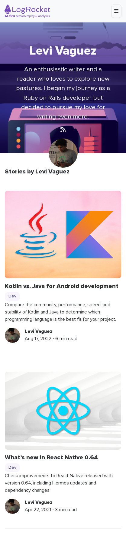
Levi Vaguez (38, 331)
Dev (12, 296)
